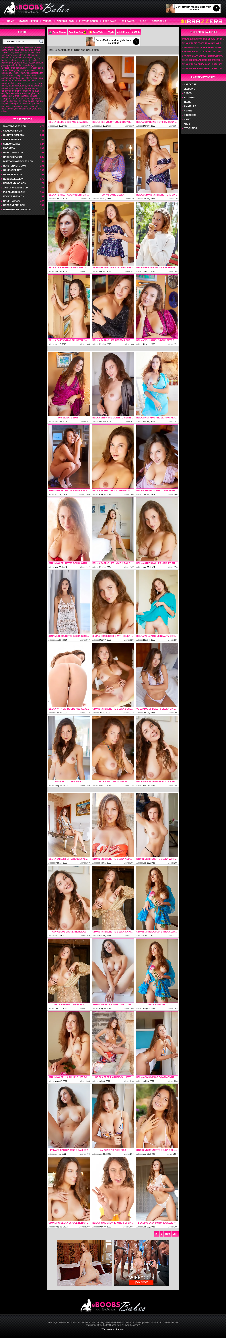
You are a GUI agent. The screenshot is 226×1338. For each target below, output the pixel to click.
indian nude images (25, 65)
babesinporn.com (14, 205)
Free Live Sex (77, 32)
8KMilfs (136, 32)
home (10, 21)
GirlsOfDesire (12, 139)
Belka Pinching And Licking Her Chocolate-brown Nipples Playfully (157, 417)
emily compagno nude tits (17, 103)
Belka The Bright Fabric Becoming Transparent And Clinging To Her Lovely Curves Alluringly (69, 267)
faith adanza (17, 83)
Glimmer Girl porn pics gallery (113, 267)
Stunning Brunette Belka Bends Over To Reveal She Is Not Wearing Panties (69, 636)
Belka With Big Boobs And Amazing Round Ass (69, 709)
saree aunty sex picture (26, 88)
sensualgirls (11, 144)
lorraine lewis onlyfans (12, 47)
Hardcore (190, 84)
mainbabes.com (12, 174)
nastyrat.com (11, 201)
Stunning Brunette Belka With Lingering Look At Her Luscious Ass (69, 563)
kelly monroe (16, 52)
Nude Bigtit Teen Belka (69, 781)
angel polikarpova (17, 85)
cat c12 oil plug (29, 78)
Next (167, 1234)
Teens (187, 102)
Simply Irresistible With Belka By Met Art (113, 636)
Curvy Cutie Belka (113, 195)
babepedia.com (12, 157)
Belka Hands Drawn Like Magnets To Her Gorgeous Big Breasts (113, 490)
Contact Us (159, 21)
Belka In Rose (156, 1004)
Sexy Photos (57, 32)
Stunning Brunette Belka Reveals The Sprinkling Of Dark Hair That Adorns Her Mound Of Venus (69, 490)
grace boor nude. (32, 52)
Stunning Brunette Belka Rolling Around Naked (157, 1150)
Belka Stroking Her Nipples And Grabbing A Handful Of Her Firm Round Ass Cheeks (157, 563)
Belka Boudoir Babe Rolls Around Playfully (157, 781)
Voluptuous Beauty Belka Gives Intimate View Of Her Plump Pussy (157, 709)
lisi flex (13, 101)
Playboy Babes (88, 21)
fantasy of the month (11, 91)
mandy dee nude (31, 91)
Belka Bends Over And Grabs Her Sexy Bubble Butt (69, 122)
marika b (11, 75)
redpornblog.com (14, 183)
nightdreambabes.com (17, 209)
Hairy (187, 119)
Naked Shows (65, 21)
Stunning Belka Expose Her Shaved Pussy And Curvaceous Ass (69, 1223)
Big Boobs (190, 115)
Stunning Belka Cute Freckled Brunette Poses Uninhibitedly (157, 931)
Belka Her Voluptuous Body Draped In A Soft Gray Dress (113, 122)
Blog (143, 21)
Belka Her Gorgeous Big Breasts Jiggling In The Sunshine (157, 267)
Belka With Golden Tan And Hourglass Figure (203, 64)
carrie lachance (35, 85)
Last (175, 1234)
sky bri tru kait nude (26, 75)
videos (47, 21)
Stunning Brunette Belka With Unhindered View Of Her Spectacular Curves (157, 859)
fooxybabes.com (13, 196)
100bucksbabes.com (15, 187)
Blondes (189, 97)
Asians (188, 110)
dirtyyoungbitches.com (18, 161)
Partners (120, 1329)
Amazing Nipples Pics (113, 1150)
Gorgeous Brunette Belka (69, 931)
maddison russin (19, 68)
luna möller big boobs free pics (22, 79)
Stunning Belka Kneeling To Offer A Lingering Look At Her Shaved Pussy (113, 1004)
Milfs (187, 124)
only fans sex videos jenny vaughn (18, 93)
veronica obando (18, 106)
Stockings (190, 128)
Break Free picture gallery (113, 1077)
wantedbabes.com (14, 126)
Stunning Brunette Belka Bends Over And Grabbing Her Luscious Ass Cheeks (113, 709)
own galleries (28, 21)
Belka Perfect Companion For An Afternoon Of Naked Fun (69, 195)
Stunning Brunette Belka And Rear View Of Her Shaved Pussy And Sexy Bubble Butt (113, 859)
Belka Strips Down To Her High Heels (157, 490)
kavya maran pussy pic (27, 57)
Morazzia (9, 148)
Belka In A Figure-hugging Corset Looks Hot (203, 68)
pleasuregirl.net (14, 192)
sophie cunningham (10, 78)
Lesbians (189, 89)
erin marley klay (9, 55)
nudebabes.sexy (13, 179)
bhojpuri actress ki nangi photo (16, 60)
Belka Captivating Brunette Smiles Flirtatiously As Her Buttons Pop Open (69, 340)
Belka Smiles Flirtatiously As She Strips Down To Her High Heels (69, 859)
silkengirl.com (12, 131)
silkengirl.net (12, 170)
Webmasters (108, 1329)
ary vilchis (14, 96)
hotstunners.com (14, 166)
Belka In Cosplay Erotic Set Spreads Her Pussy (113, 1223)
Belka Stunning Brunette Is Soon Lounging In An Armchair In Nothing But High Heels (157, 195)
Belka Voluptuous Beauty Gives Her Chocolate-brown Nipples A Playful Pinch (157, 636)
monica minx (7, 88)
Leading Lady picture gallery (157, 1223)
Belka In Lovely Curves (112, 781)
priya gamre (28, 101)
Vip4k (111, 32)
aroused (5, 68)
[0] (156, 1234)
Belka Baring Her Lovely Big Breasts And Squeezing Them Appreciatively (113, 563)
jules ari (22, 55)
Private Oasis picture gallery (69, 1150)
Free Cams (109, 21)
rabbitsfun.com (13, 152)
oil (20, 101)
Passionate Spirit (69, 417)
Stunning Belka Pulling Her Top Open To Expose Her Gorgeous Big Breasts (69, 1077)
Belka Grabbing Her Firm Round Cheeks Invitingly (157, 122)
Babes (188, 93)
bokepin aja (17, 98)
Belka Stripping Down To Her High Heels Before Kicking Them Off (113, 417)
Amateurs (190, 106)
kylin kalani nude (23, 108)
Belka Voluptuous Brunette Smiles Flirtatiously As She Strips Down (157, 340)
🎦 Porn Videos (97, 32)
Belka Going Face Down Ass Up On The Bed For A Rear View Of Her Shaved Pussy (157, 1077)
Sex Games (128, 21)
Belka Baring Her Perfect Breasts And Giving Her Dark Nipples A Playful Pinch (113, 340)
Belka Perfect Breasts (69, 1004)
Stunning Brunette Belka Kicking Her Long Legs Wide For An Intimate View (113, 931)
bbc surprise (21, 62)
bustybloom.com (14, 135)
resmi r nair (19, 73)
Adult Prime (123, 32)
